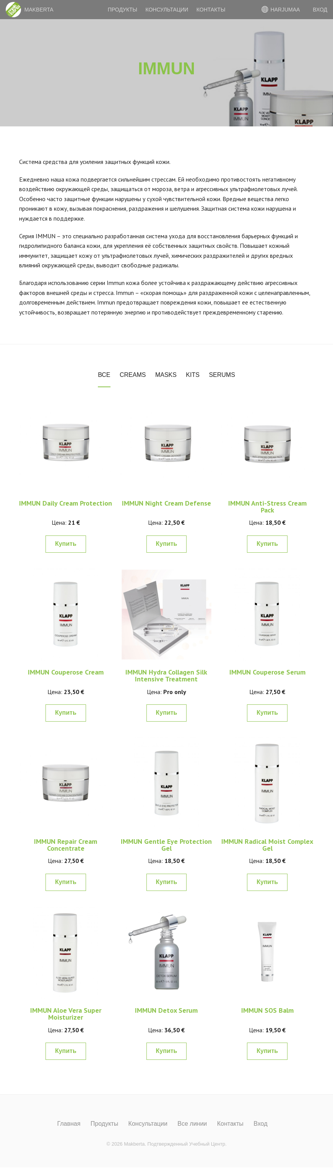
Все (104, 375)
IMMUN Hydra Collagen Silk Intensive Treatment (166, 675)
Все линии (192, 1124)
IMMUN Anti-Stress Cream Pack (267, 506)
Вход (260, 1124)
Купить (65, 543)
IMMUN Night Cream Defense (166, 503)
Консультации (166, 10)
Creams (133, 375)
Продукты (122, 10)
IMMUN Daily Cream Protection (65, 503)
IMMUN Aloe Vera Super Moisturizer (65, 1014)
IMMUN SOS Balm (267, 1010)
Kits (193, 375)
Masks (166, 375)
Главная (69, 1124)
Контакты (211, 10)
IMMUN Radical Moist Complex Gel (267, 845)
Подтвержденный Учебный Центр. (187, 1144)
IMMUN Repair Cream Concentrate (65, 845)
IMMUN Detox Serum (166, 1010)
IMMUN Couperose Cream (66, 672)
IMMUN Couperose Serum (267, 672)
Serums (222, 375)
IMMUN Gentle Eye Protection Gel (166, 845)
